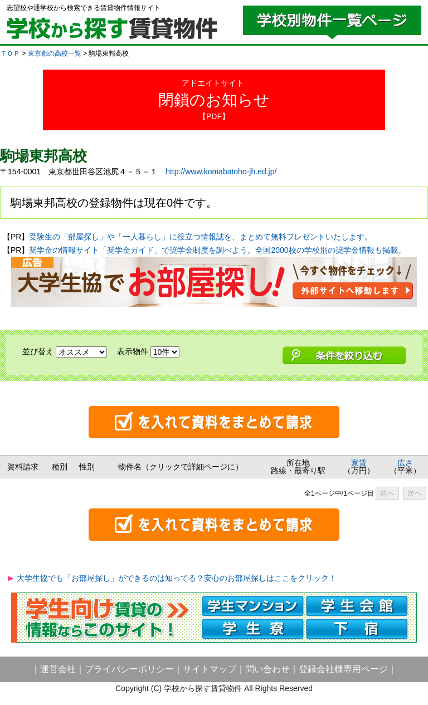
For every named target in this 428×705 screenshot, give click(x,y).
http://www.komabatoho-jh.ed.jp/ (221, 171)
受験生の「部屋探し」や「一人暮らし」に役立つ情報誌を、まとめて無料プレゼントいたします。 (200, 236)
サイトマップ (209, 669)
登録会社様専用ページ (343, 669)
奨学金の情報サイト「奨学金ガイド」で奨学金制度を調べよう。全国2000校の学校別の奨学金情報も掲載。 (217, 250)
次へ (414, 493)
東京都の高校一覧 (54, 53)
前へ (387, 493)
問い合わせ (267, 669)
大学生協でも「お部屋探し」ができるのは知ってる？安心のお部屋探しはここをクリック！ (177, 578)
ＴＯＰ (10, 53)
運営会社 (58, 669)
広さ (405, 462)
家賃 (359, 462)
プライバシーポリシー (129, 669)
